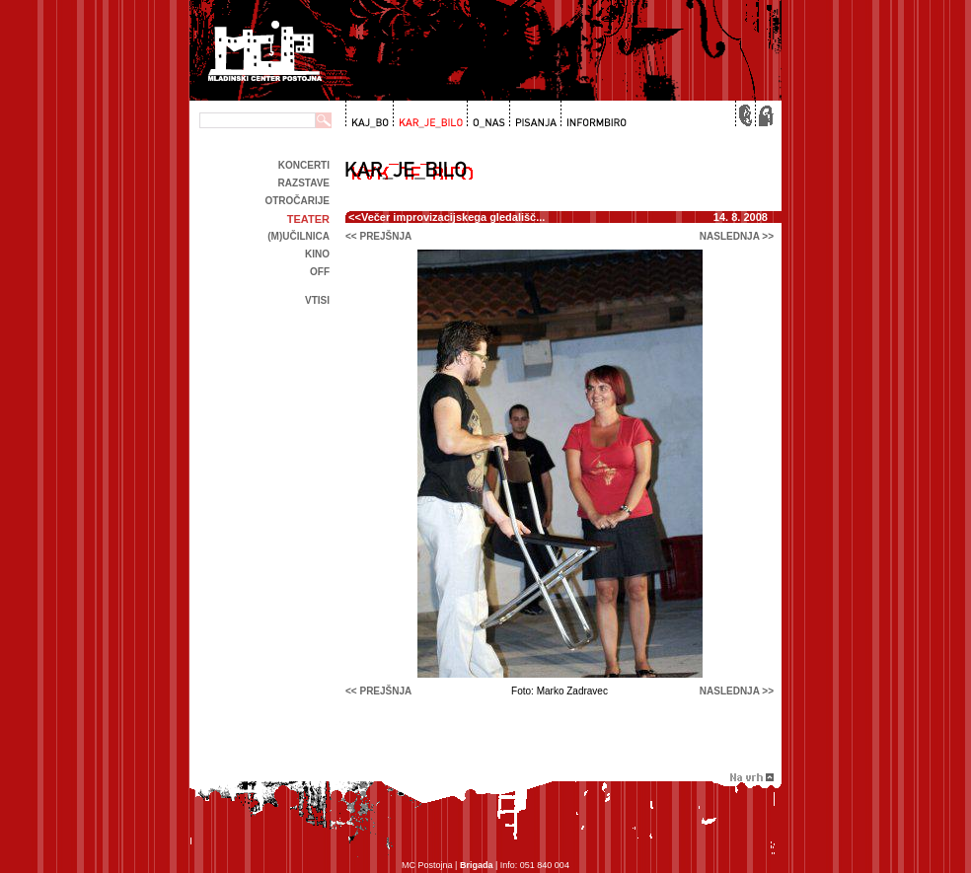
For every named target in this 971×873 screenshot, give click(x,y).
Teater (308, 219)
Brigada (476, 865)
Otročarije (297, 200)
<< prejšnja (378, 236)
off (320, 271)
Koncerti (304, 165)
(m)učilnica (298, 236)
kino (317, 254)
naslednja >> (737, 236)
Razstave (304, 183)
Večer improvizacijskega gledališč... (453, 217)
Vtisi (317, 300)
